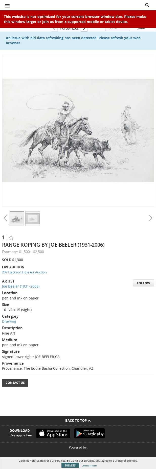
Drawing (9, 321)
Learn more (89, 465)
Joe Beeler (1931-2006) (20, 286)
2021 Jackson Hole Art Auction (24, 272)
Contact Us (15, 383)
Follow (143, 283)
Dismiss (70, 465)
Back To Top (78, 420)
